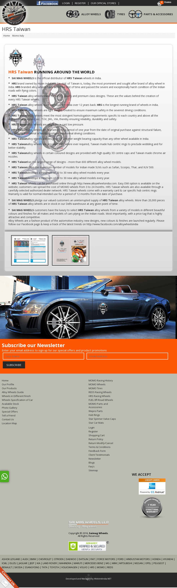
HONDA (156, 559)
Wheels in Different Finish (16, 396)
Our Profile (8, 385)
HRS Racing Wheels (99, 396)
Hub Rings (94, 415)
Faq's (92, 467)
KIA (38, 563)
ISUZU (12, 563)
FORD (121, 559)
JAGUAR (23, 563)
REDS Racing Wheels (100, 392)
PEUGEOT (158, 563)
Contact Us (8, 420)
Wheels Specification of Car (17, 400)
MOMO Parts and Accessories (98, 406)
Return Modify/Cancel (101, 443)
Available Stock (10, 404)
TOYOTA (54, 567)
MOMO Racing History (101, 381)
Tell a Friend (8, 416)
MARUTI (78, 563)
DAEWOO (71, 559)
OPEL (148, 563)
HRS (92, 567)
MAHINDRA (65, 563)
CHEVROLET (44, 559)
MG (108, 563)
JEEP (32, 563)
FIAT (92, 559)
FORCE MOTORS (106, 559)
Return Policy (96, 439)
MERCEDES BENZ (94, 563)
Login (66, 3)
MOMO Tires (96, 388)
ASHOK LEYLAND (11, 559)
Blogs (92, 463)
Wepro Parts (96, 411)
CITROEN (59, 559)
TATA (44, 567)
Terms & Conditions (100, 447)
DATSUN (83, 559)
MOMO (101, 567)
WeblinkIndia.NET (102, 579)
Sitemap (93, 471)
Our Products (9, 388)
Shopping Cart (97, 436)
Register (82, 3)
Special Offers (10, 412)
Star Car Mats (96, 423)
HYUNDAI (168, 559)
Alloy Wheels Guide (13, 392)
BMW (33, 559)
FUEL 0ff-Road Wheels (101, 400)
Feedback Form (97, 451)
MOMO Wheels (97, 385)
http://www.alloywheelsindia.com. (97, 184)
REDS (110, 567)
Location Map (9, 423)
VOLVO (83, 567)
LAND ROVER (50, 563)
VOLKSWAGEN (69, 567)
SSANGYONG (32, 567)
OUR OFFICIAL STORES (108, 3)
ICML (4, 563)
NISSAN (138, 563)
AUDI (25, 559)
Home (5, 381)
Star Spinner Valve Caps (102, 419)
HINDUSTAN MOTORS (138, 559)
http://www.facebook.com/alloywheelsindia (112, 224)
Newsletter (95, 459)
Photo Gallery (9, 408)
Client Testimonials (99, 455)
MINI (114, 563)
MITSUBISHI (125, 563)
